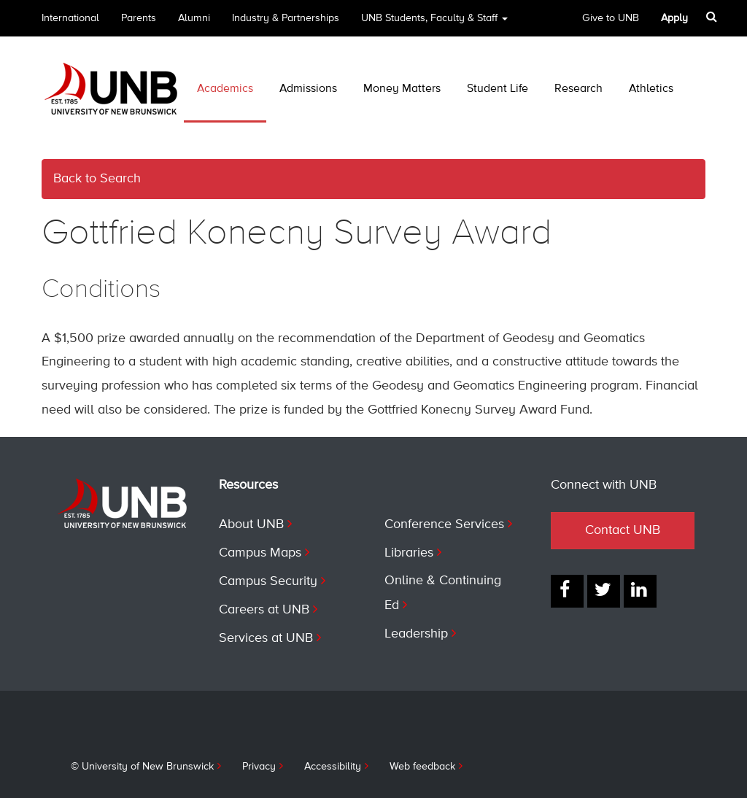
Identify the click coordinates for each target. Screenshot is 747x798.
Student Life (497, 89)
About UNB (251, 524)
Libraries (408, 552)
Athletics (651, 89)
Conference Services (444, 524)
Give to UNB (610, 18)
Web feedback (422, 767)
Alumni (194, 18)
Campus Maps (260, 552)
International (70, 18)
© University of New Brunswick (142, 767)
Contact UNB (622, 530)
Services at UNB (266, 638)
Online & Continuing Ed (442, 593)
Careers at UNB (264, 609)
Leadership (416, 633)
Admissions (308, 89)
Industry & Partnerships (285, 18)
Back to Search (97, 178)
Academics (225, 89)
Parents (138, 18)
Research (578, 89)
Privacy (259, 767)
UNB (434, 23)
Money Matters (402, 89)
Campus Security (268, 581)
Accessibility (332, 767)
